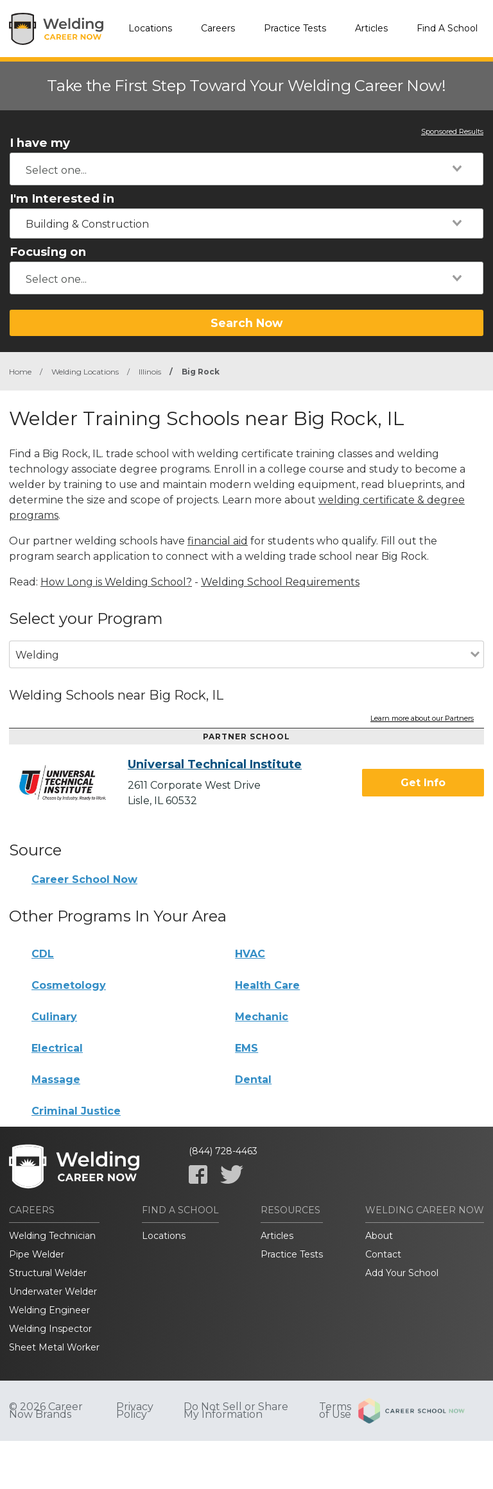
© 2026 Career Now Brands (46, 1410)
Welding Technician (52, 1235)
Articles (371, 28)
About (379, 1235)
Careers (218, 28)
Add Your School (401, 1273)
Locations (150, 28)
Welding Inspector (50, 1328)
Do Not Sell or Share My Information (236, 1410)
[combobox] (246, 169)
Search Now (246, 323)
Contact (383, 1254)
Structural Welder (48, 1273)
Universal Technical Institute (215, 764)
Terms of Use (335, 1410)
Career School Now (84, 879)
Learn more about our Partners (422, 719)
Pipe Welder (36, 1254)
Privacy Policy (134, 1410)
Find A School (447, 28)
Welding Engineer (49, 1310)
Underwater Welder (53, 1291)
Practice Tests (295, 28)
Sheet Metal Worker (54, 1347)
